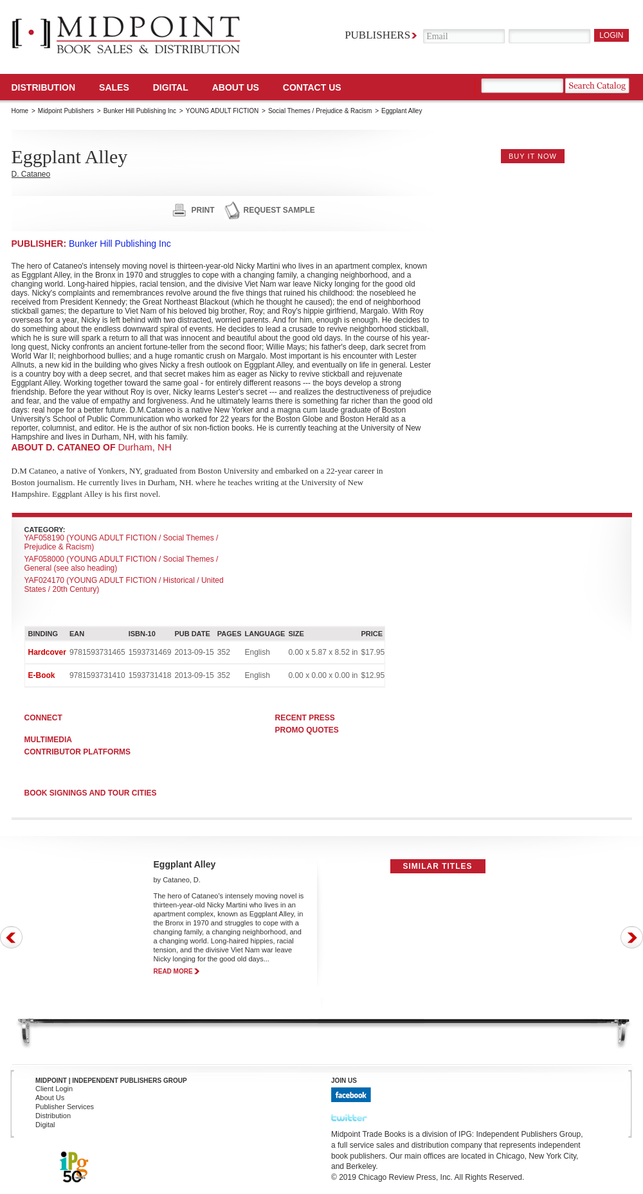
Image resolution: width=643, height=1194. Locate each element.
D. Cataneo (31, 174)
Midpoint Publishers (66, 110)
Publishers (377, 35)
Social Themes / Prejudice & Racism (320, 110)
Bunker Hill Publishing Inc (140, 110)
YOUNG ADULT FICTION (222, 110)
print (203, 210)
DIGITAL (170, 87)
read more (173, 971)
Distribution (44, 87)
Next (631, 937)
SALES (114, 87)
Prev (11, 937)
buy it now (533, 156)
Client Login (54, 1088)
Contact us (312, 87)
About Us (235, 87)
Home (20, 110)
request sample (279, 210)
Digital (45, 1124)
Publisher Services (64, 1106)
